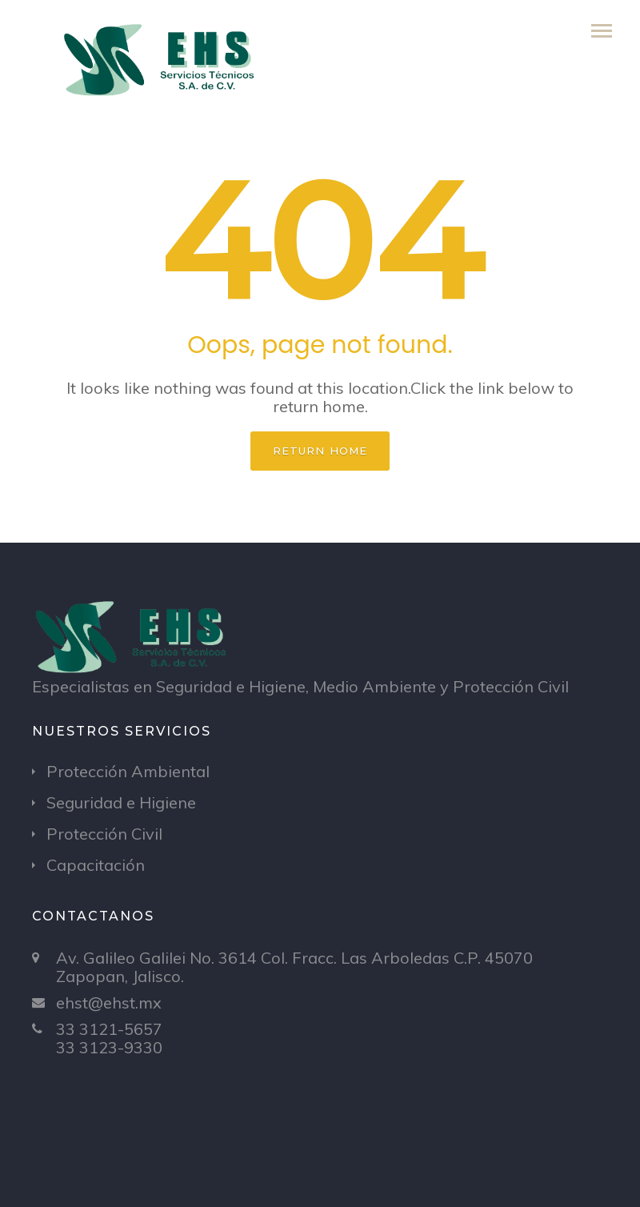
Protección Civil (104, 834)
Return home (320, 450)
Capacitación (95, 865)
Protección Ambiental (128, 771)
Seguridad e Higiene (121, 802)
